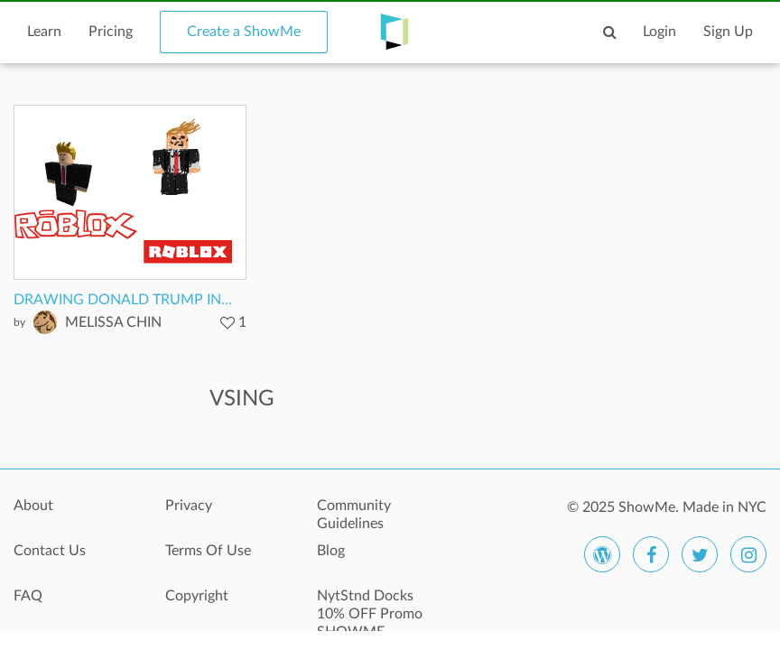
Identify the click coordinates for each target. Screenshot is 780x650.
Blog (331, 550)
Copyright (196, 596)
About (33, 505)
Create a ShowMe (244, 31)
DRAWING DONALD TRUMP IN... (123, 299)
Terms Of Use (208, 550)
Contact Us (50, 550)
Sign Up (728, 31)
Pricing (110, 31)
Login (659, 31)
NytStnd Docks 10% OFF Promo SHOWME (369, 606)
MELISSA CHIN (113, 322)
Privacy (188, 505)
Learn (44, 31)
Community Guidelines (354, 514)
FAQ (28, 596)
